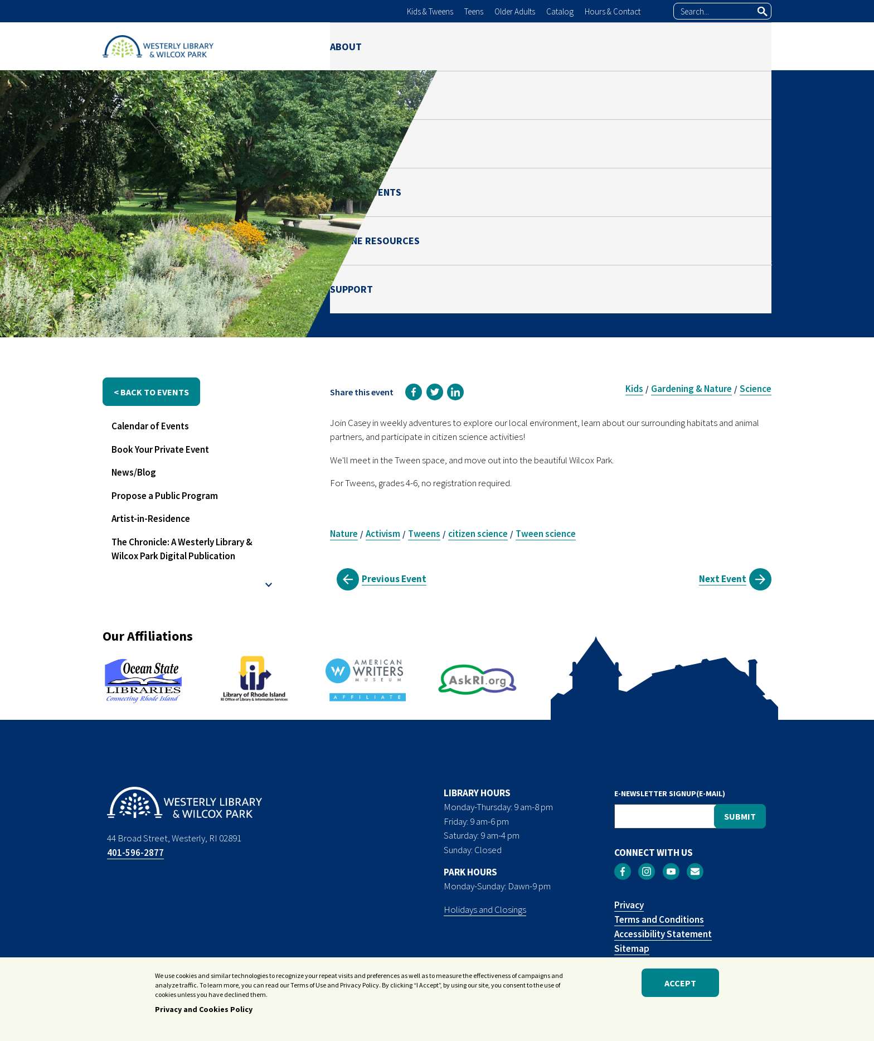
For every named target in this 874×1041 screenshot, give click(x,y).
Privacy (629, 905)
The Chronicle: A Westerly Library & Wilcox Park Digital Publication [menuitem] (182, 549)
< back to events (151, 392)
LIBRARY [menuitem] (409, 46)
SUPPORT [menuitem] (750, 46)
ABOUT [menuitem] (346, 46)
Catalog (560, 11)
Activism (383, 533)
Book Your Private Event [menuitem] (160, 449)
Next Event (722, 579)
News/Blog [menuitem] (133, 472)
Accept (680, 983)
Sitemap (631, 948)
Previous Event (394, 579)
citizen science (478, 533)
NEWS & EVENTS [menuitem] (544, 46)
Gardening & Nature (691, 388)
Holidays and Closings (485, 909)
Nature (344, 533)
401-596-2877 (135, 852)
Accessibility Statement (663, 934)
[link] (413, 392)
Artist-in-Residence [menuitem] (150, 518)
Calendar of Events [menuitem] (150, 426)
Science (755, 388)
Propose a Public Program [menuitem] (164, 496)
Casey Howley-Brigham (704, 232)
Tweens (424, 533)
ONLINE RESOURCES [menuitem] (655, 46)
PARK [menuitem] (468, 46)
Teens (473, 11)
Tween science (546, 533)
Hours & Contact (612, 11)
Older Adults (514, 11)
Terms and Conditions (659, 919)
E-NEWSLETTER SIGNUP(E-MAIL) (669, 793)
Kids (634, 388)
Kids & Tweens (430, 11)
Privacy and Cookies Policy (204, 1009)
